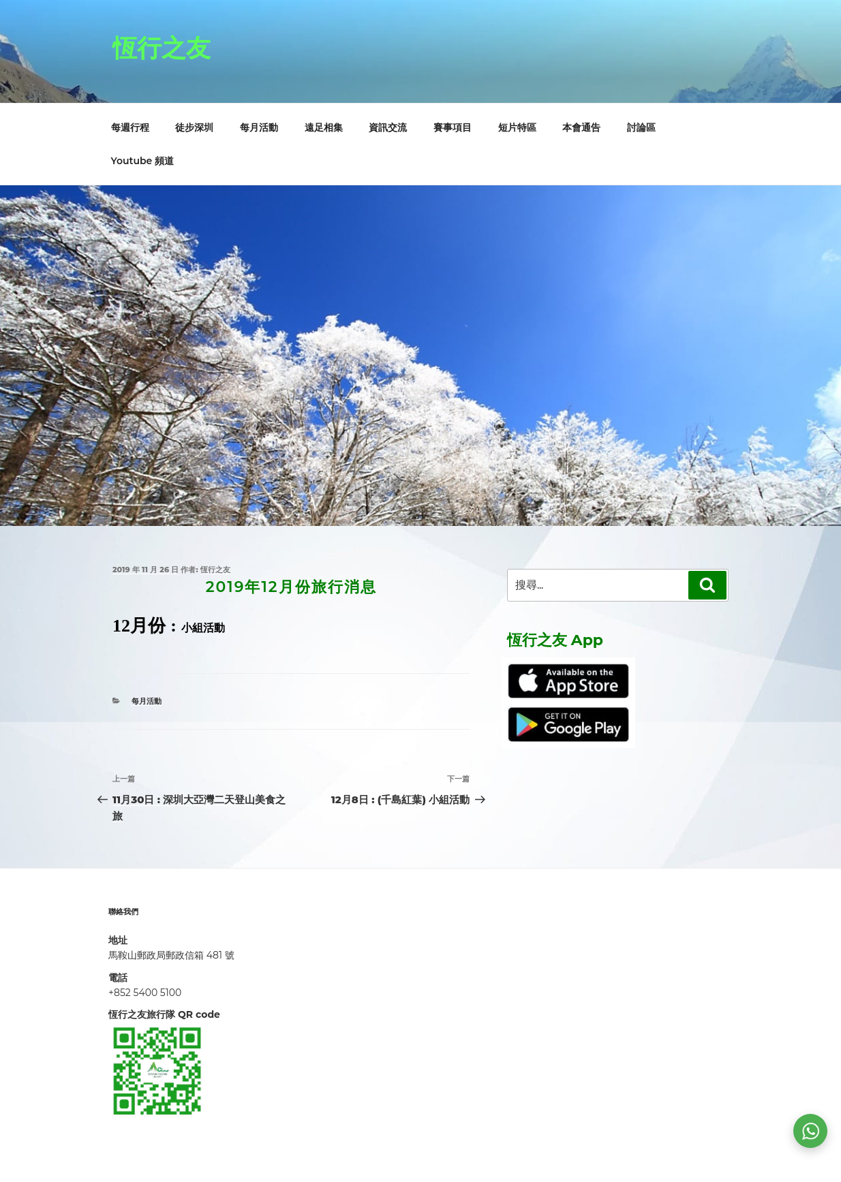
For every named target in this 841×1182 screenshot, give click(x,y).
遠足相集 (324, 127)
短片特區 (517, 127)
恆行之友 (161, 48)
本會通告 (581, 127)
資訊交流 (388, 127)
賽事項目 (452, 127)
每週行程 (130, 127)
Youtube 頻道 (142, 161)
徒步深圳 (194, 127)
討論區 (641, 127)
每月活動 (259, 127)
